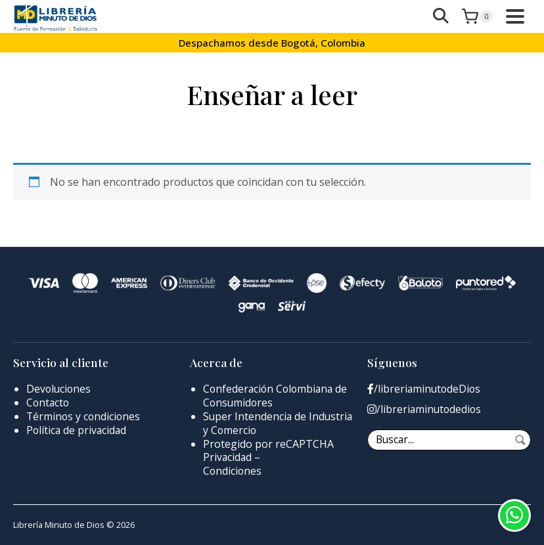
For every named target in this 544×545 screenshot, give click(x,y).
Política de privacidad (77, 430)
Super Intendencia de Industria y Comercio (255, 423)
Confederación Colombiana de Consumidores (277, 395)
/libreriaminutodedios (425, 409)
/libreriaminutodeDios (425, 389)
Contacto (48, 402)
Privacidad (228, 457)
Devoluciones (59, 388)
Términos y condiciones (84, 416)
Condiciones (233, 471)
